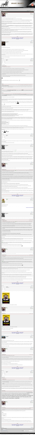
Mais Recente (5, 428)
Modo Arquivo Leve (11, 434)
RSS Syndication (21, 434)
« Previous (4, 429)
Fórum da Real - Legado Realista (4, 434)
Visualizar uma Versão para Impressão (4, 430)
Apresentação (29, 7)
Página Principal (25, 7)
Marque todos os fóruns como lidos (16, 434)
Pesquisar (32, 7)
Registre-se (7, 7)
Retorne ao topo (8, 434)
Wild (15, 253)
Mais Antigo (3, 428)
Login (5, 7)
